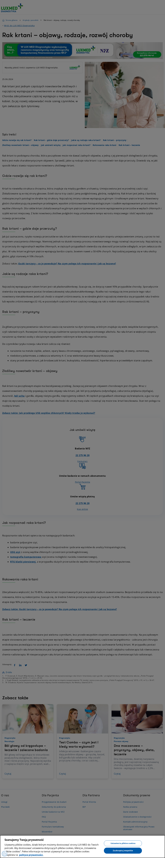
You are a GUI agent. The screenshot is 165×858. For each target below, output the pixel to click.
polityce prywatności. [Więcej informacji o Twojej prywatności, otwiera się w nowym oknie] (31, 854)
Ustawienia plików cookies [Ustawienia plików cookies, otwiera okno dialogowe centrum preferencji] (123, 843)
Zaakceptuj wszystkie (123, 850)
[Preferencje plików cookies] (4, 854)
